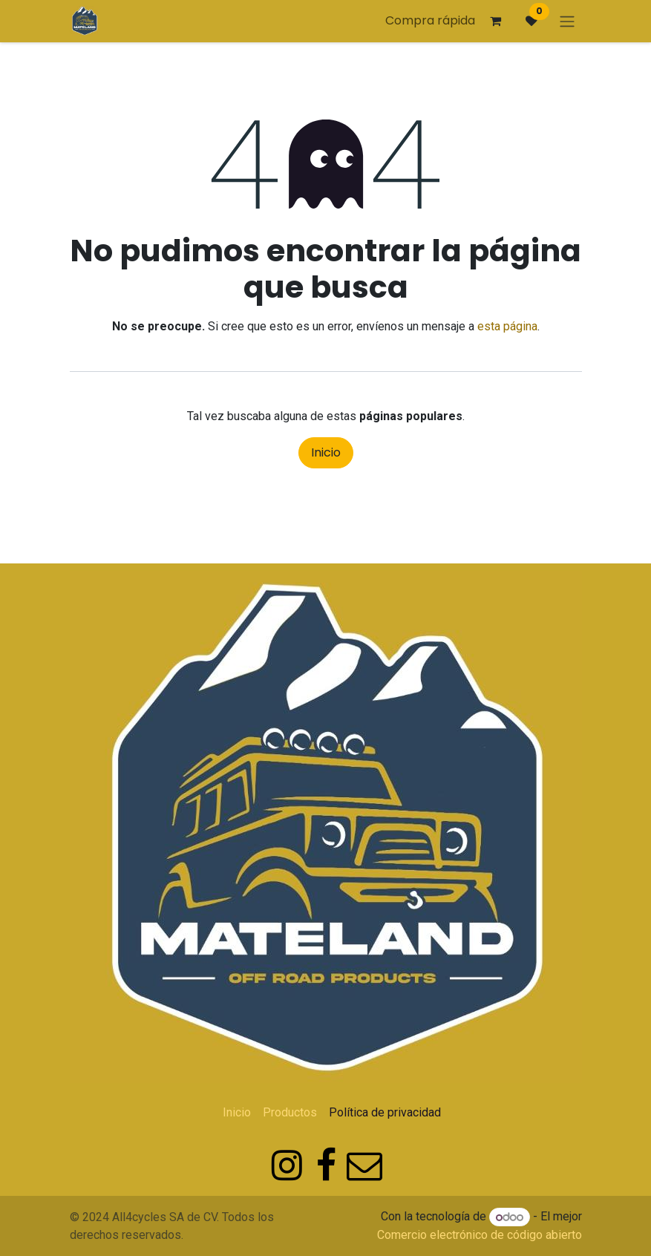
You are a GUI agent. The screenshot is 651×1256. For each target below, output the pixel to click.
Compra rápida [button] (430, 20)
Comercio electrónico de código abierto (479, 1235)
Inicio (326, 452)
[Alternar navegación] (567, 21)
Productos (290, 1112)
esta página (507, 326)
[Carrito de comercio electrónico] (496, 21)
